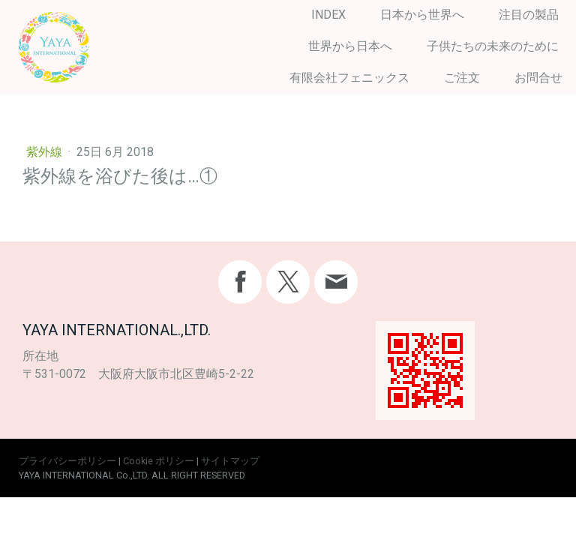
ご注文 (462, 77)
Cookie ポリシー (158, 460)
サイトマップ (230, 460)
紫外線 (45, 152)
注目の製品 (529, 15)
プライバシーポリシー (67, 460)
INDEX (328, 15)
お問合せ (538, 77)
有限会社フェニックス (350, 77)
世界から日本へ (350, 46)
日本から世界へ (422, 15)
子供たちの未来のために (493, 46)
